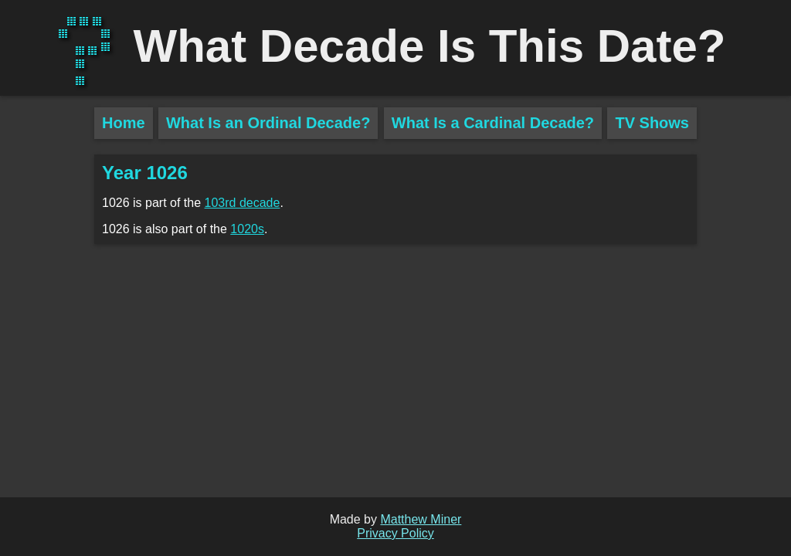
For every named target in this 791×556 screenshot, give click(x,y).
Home (123, 122)
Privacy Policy (395, 533)
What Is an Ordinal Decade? (268, 122)
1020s (247, 229)
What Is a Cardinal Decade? (493, 122)
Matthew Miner (420, 519)
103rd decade (242, 202)
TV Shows (652, 122)
